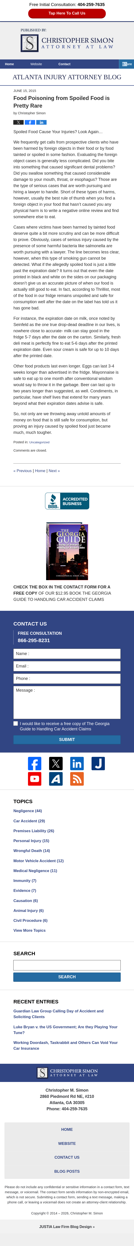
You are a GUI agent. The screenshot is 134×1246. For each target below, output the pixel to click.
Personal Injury (32, 843)
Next (57, 471)
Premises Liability (35, 833)
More (125, 64)
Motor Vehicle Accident (40, 864)
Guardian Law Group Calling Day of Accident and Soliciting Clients (61, 1020)
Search (67, 983)
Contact (83, 64)
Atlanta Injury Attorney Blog (67, 40)
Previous (23, 471)
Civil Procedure (31, 926)
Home (16, 64)
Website (49, 64)
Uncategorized (40, 443)
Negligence (28, 812)
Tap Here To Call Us (67, 13)
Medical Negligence (36, 874)
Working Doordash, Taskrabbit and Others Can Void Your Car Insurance (64, 1054)
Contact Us (67, 1168)
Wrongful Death (33, 853)
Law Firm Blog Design (65, 1239)
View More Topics (30, 936)
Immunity (25, 884)
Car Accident (30, 822)
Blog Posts (67, 1183)
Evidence (25, 895)
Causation (26, 905)
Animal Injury (29, 916)
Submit (67, 740)
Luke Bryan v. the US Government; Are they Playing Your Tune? (63, 1037)
